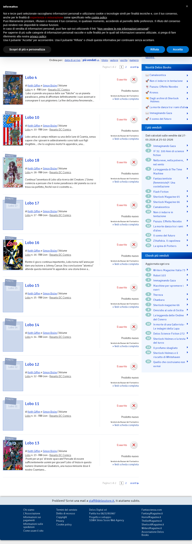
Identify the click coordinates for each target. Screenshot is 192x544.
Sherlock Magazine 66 (166, 202)
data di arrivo (72, 60)
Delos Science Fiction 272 (169, 333)
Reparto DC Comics (59, 89)
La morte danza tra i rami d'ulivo (168, 228)
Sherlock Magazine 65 (166, 196)
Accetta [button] (178, 49)
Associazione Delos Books (153, 533)
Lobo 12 (32, 364)
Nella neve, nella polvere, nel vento (168, 162)
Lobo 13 (32, 443)
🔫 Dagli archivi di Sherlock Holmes (162, 100)
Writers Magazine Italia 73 (169, 270)
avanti (133, 67)
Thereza (158, 295)
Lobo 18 (32, 160)
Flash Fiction (161, 191)
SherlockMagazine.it (153, 524)
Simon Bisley (50, 85)
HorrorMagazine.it (151, 517)
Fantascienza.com (152, 509)
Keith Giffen (34, 85)
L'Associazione (31, 513)
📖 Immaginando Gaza (158, 113)
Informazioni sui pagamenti (32, 519)
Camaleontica (161, 207)
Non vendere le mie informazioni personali (123, 28)
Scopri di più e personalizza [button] (27, 49)
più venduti (89, 60)
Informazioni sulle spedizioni (33, 525)
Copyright (61, 517)
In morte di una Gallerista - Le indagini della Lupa (169, 326)
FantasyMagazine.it (152, 513)
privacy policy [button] (38, 36)
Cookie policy (64, 524)
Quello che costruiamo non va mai (169, 364)
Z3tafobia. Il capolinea (166, 240)
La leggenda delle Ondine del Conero (168, 317)
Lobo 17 (32, 203)
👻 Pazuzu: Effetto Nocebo (161, 86)
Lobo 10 (32, 117)
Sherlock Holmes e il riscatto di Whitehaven (166, 355)
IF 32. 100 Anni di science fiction (168, 153)
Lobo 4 (31, 77)
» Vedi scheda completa (125, 99)
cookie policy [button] (99, 17)
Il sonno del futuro (164, 235)
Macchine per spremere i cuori (168, 287)
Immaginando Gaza (164, 146)
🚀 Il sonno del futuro (158, 118)
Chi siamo (28, 509)
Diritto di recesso (65, 513)
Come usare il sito (33, 530)
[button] (187, 6)
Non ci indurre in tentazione (163, 214)
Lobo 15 (32, 285)
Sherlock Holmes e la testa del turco (169, 341)
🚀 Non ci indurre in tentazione (164, 80)
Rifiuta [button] (154, 49)
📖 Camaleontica (155, 75)
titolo (104, 60)
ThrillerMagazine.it (152, 520)
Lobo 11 (32, 403)
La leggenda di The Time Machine (167, 171)
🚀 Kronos (151, 92)
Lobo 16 (32, 242)
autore (114, 60)
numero (134, 60)
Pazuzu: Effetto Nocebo (167, 221)
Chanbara (158, 300)
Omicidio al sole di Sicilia (168, 310)
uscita (123, 60)
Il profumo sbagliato (165, 348)
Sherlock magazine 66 (166, 305)
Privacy (60, 520)
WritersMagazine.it (152, 528)
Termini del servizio (66, 509)
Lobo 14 (32, 324)
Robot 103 (159, 275)
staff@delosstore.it (101, 501)
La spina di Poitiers (164, 246)
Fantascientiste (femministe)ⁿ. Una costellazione (164, 182)
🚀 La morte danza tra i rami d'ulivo (166, 107)
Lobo (28, 89)
